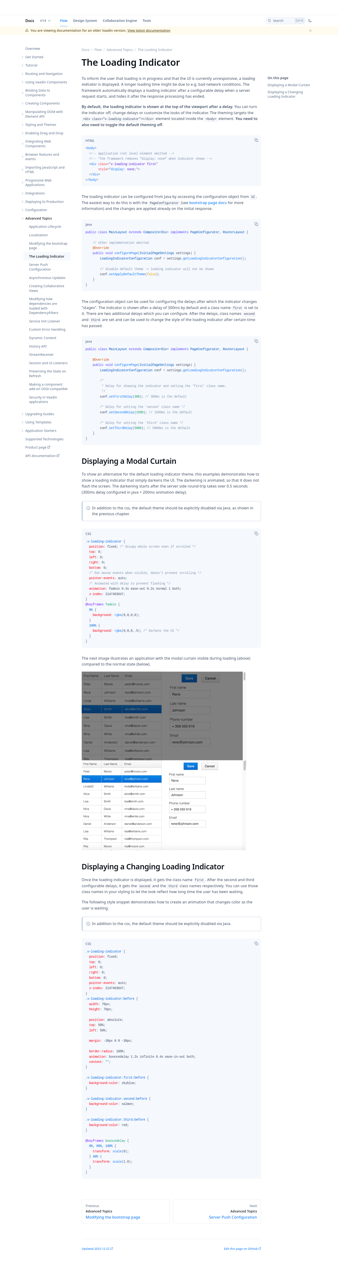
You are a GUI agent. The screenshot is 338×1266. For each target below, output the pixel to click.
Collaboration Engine (120, 20)
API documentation (40, 455)
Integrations (35, 193)
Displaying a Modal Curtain (289, 85)
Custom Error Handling (47, 329)
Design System (85, 20)
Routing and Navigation (44, 73)
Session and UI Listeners (48, 363)
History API (38, 346)
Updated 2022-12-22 (95, 1249)
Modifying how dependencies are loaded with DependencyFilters (43, 306)
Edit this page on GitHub (240, 1249)
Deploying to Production (44, 201)
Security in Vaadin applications (43, 399)
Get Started (34, 57)
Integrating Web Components (38, 143)
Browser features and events (42, 156)
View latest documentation (148, 30)
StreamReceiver (41, 354)
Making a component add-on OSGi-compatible (48, 386)
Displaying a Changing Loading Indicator (285, 94)
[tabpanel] (171, 166)
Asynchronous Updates (47, 277)
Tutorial (31, 65)
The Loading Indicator (46, 256)
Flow (64, 20)
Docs (29, 20)
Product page (35, 447)
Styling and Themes (40, 124)
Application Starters (40, 430)
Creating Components (42, 103)
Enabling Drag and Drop (44, 133)
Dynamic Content (42, 338)
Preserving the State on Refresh (47, 373)
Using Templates (38, 422)
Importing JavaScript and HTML (45, 169)
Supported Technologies (44, 439)
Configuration (36, 210)
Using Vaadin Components (46, 82)
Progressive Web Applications (38, 182)
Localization (38, 235)
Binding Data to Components (37, 92)
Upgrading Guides (39, 414)
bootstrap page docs (208, 202)
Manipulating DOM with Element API (44, 114)
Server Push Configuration (40, 266)
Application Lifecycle (45, 226)
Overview (32, 48)
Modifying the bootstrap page (48, 245)
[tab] (90, 140)
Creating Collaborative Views (46, 288)
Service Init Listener (44, 321)
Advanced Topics (38, 218)
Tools (147, 20)
